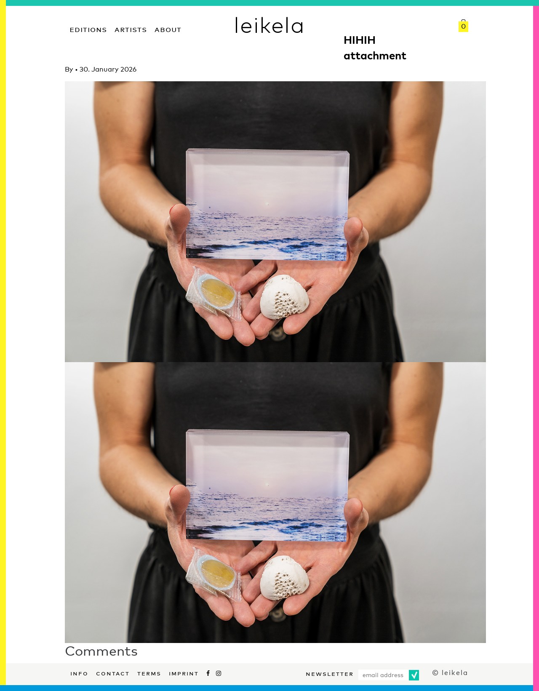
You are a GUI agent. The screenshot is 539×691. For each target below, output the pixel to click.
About (168, 28)
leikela (269, 24)
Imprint (184, 672)
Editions (88, 28)
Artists (131, 28)
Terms (149, 672)
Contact (113, 672)
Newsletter (330, 673)
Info (79, 672)
